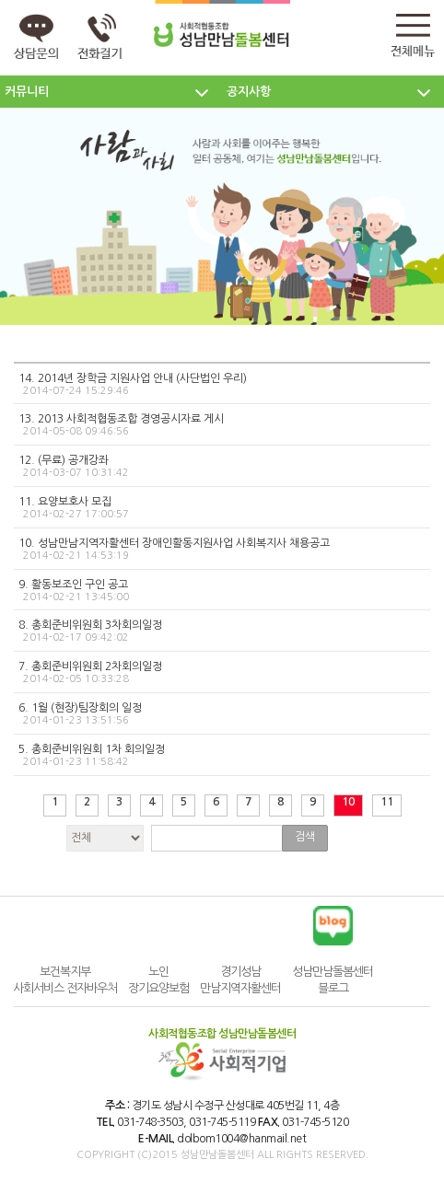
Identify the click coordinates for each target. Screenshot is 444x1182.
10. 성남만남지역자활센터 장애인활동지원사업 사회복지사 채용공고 (220, 550)
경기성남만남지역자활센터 (240, 980)
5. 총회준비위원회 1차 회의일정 (220, 756)
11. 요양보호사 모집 (220, 508)
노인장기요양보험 (158, 980)
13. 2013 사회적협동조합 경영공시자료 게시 (220, 425)
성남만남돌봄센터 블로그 (332, 980)
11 (386, 801)
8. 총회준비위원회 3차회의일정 (220, 631)
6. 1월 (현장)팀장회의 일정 (220, 714)
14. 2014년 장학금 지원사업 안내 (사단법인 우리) (220, 385)
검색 (305, 836)
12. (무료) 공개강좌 (220, 467)
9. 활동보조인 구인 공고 (220, 591)
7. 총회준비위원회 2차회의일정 (220, 673)
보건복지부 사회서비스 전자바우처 (65, 980)
